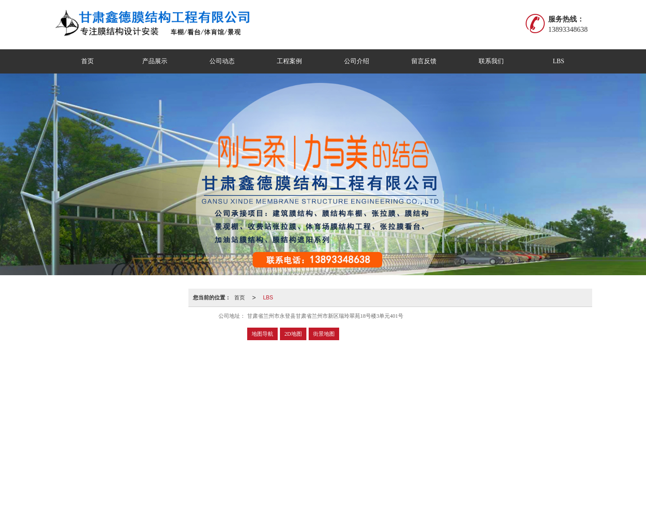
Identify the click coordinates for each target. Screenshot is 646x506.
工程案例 (289, 61)
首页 (87, 61)
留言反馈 (423, 61)
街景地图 (324, 334)
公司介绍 (356, 61)
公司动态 (222, 61)
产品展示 (154, 61)
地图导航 (262, 334)
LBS (558, 61)
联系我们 (491, 61)
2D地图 (293, 334)
